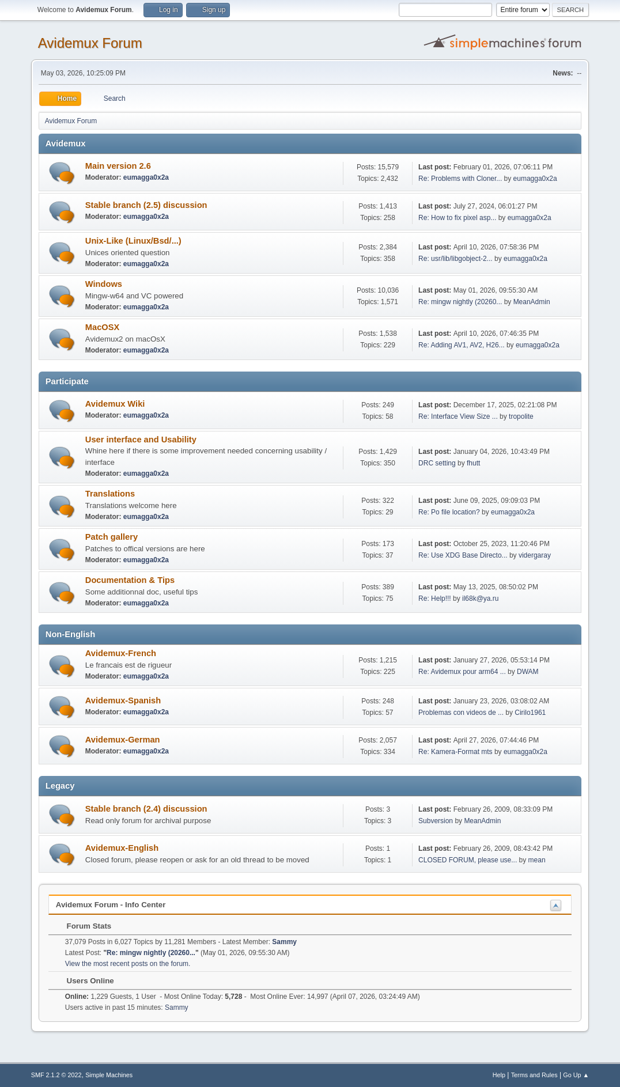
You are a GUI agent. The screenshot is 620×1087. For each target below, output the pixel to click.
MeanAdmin (531, 302)
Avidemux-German (122, 739)
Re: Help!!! (434, 598)
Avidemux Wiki (115, 403)
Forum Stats (83, 926)
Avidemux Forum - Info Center (111, 904)
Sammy (284, 942)
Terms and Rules (534, 1074)
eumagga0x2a (146, 177)
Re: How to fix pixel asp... (457, 218)
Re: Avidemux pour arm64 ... (462, 672)
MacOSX (102, 327)
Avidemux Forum (90, 43)
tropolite (521, 416)
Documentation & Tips (130, 580)
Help (499, 1074)
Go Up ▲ (576, 1074)
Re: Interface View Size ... (458, 416)
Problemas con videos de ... (461, 713)
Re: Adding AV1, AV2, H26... (461, 345)
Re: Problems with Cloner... (460, 179)
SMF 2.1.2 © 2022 (56, 1074)
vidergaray (535, 555)
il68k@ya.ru (480, 598)
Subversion (435, 821)
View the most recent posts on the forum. (128, 964)
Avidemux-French (120, 653)
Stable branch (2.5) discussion (146, 205)
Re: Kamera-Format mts (455, 752)
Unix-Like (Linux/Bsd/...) (133, 240)
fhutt (473, 463)
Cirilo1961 (530, 713)
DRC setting (437, 463)
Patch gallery (111, 536)
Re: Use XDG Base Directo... (463, 555)
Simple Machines (109, 1074)
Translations (110, 493)
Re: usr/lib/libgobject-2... (455, 259)
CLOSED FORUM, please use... (467, 860)
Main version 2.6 (118, 166)
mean (537, 860)
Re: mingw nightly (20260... (460, 302)
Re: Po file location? (449, 512)
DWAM (528, 672)
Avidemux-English (121, 848)
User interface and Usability (140, 439)
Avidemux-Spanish (123, 700)
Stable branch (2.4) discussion (146, 808)
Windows (103, 284)
